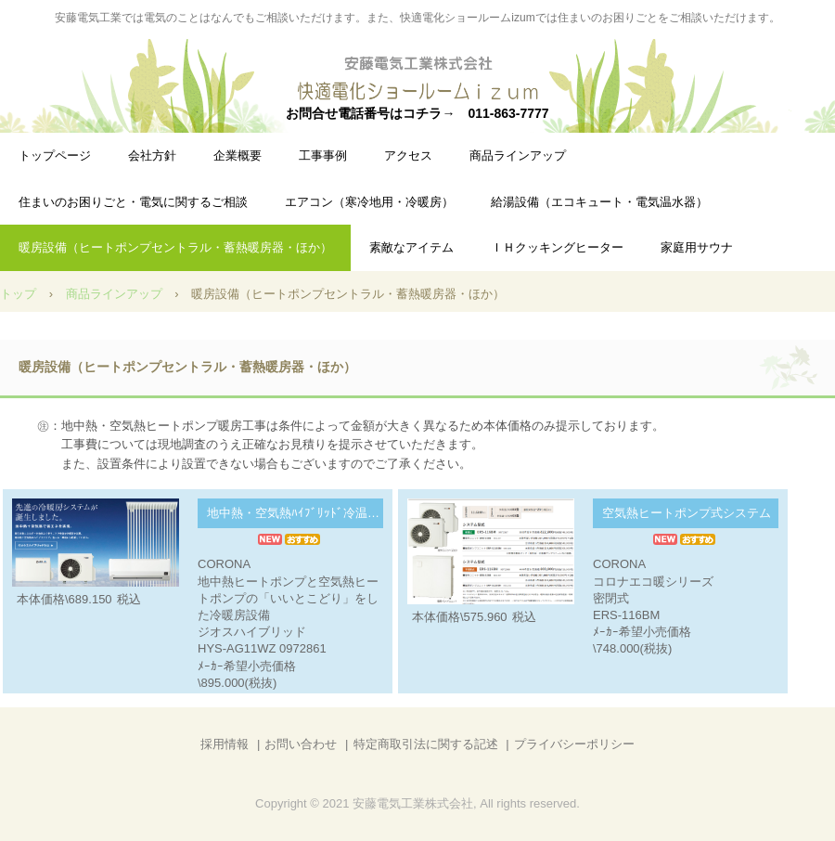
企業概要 (237, 155)
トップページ (55, 155)
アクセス (408, 155)
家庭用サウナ (697, 247)
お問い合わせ (300, 744)
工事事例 (323, 155)
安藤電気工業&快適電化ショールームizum (417, 80)
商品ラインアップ (517, 155)
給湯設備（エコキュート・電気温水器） (599, 202)
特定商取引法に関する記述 (425, 744)
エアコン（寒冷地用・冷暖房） (369, 202)
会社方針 (152, 155)
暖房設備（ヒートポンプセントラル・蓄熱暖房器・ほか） (175, 247)
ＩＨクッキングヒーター (557, 247)
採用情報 (224, 744)
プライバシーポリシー (574, 744)
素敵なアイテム (411, 247)
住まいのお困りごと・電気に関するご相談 (133, 202)
